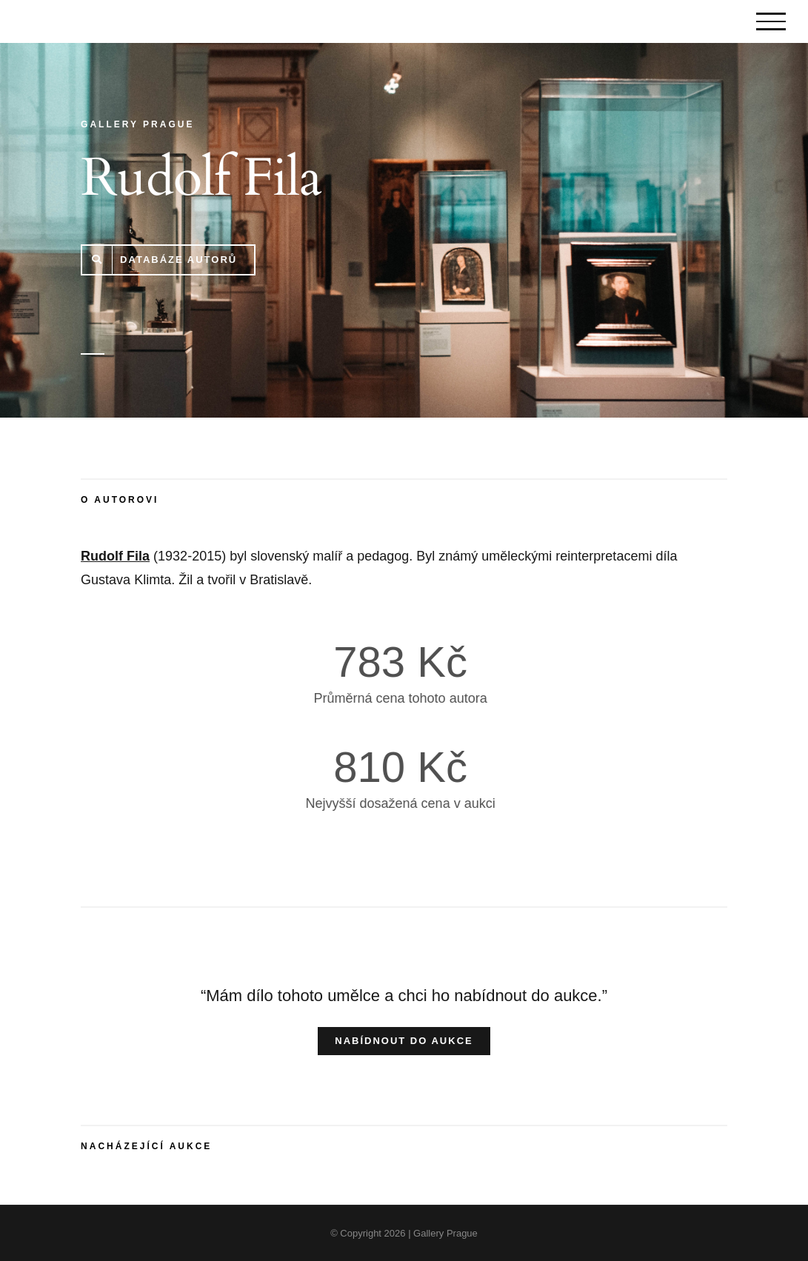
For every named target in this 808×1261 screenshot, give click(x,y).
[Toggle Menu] (771, 21)
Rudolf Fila (115, 556)
